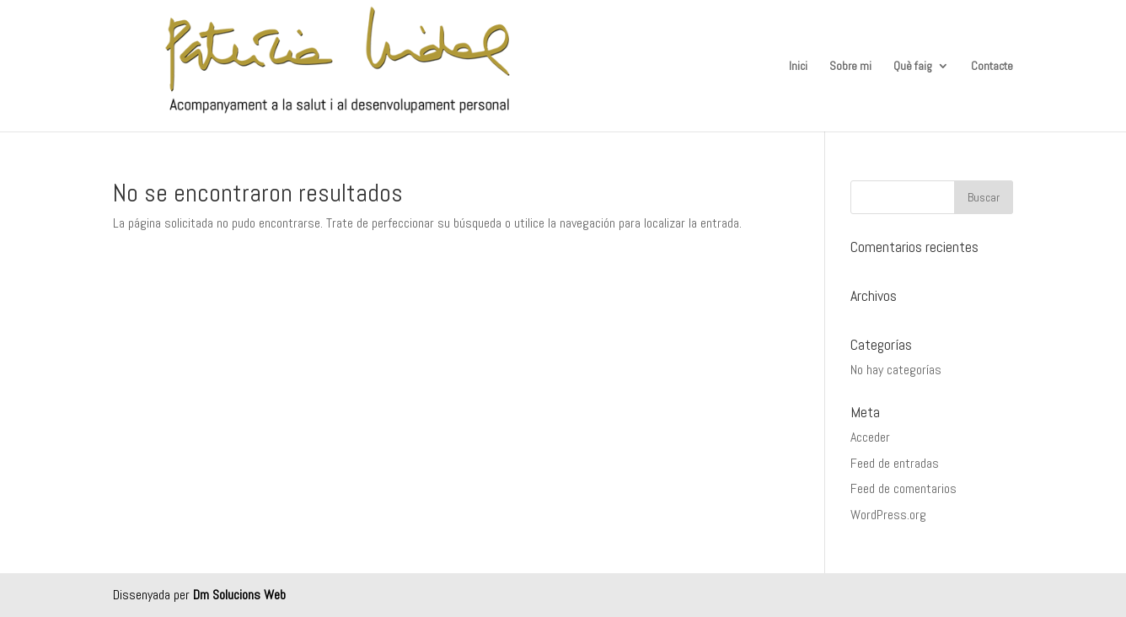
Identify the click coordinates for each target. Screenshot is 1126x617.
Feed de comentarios (903, 488)
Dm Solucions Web (239, 595)
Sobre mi (850, 66)
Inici (798, 66)
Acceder (870, 437)
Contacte (992, 66)
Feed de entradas (894, 463)
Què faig (912, 66)
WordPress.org (888, 514)
